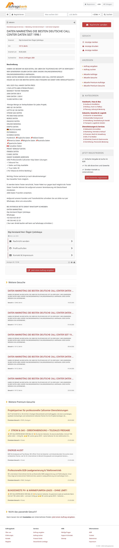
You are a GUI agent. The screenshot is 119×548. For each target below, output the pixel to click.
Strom (21, 58)
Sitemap (63, 538)
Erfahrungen (9, 535)
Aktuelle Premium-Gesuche (94, 86)
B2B (33, 58)
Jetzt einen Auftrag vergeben (41, 270)
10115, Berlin (23, 46)
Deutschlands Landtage (40, 541)
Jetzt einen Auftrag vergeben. (63, 517)
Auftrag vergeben (91, 66)
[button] (74, 22)
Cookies (91, 535)
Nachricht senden (96, 24)
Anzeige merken (90, 42)
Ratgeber (8, 541)
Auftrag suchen (90, 69)
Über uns (8, 532)
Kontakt (7, 538)
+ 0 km (95, 14)
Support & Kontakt (67, 535)
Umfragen (27, 58)
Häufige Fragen (66, 532)
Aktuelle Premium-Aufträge (94, 82)
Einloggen (108, 4)
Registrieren (90, 4)
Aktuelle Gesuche (90, 77)
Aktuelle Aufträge (90, 74)
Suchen (108, 14)
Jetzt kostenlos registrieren (96, 177)
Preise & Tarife (37, 538)
